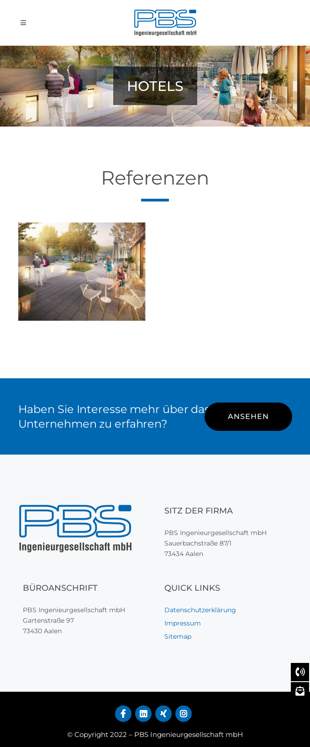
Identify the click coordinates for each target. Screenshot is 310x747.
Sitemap (177, 636)
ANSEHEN (248, 416)
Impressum (182, 623)
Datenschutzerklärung (200, 610)
